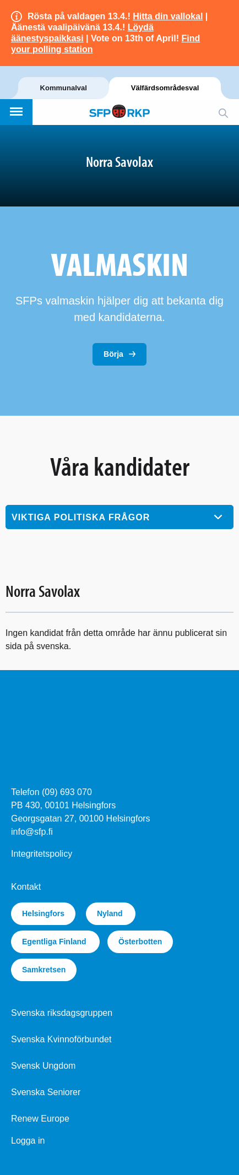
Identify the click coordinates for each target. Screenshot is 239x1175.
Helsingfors (43, 913)
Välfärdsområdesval (165, 88)
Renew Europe (40, 1118)
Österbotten (140, 941)
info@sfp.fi (32, 831)
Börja (113, 354)
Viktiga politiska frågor (81, 517)
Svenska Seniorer (45, 1092)
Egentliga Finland (55, 941)
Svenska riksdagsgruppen (61, 1013)
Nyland (111, 913)
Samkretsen (44, 969)
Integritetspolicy (41, 853)
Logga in (28, 1140)
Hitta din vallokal (168, 16)
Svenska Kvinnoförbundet (61, 1039)
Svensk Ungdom (43, 1065)
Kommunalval (63, 88)
